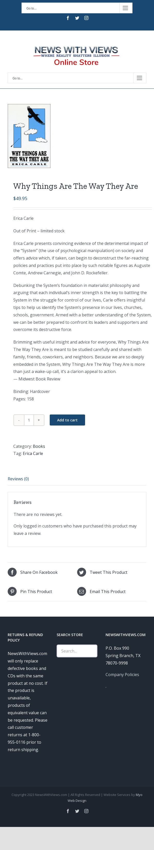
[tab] (77, 479)
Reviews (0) (18, 479)
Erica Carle (33, 453)
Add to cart (67, 420)
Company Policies (122, 674)
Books (39, 446)
